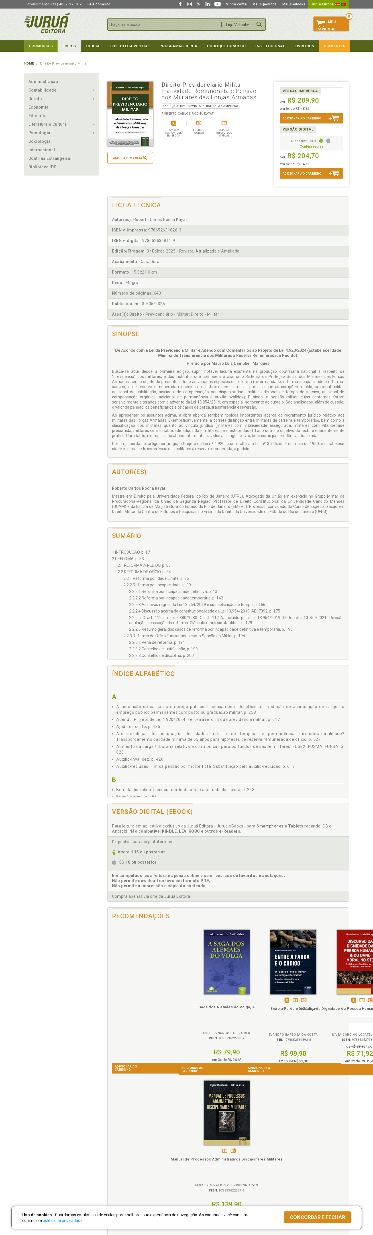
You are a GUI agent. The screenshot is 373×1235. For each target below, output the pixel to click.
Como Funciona (118, 1182)
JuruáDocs (198, 1176)
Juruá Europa (328, 4)
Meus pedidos (264, 4)
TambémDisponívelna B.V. (200, 1000)
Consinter (334, 46)
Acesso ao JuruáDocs (206, 1182)
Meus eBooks (293, 4)
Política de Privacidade (124, 1146)
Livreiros (304, 46)
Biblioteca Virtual (125, 1170)
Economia (38, 107)
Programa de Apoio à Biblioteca (213, 1164)
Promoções (41, 46)
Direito (35, 98)
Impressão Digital (39, 1152)
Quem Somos (35, 1146)
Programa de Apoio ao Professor (214, 1158)
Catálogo (275, 1146)
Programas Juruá (178, 46)
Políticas (115, 1140)
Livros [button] (69, 46)
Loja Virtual (237, 24)
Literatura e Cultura (47, 124)
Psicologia (39, 133)
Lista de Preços (281, 1152)
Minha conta (236, 4)
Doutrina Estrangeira (49, 158)
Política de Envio (119, 1158)
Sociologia (39, 141)
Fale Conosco (36, 1176)
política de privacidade (63, 1220)
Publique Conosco (226, 46)
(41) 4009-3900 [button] (54, 4)
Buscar (259, 24)
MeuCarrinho (326, 25)
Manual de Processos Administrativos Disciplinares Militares (318, 1013)
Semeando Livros (201, 1152)
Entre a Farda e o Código (198, 1008)
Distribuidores (280, 1158)
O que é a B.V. (117, 1176)
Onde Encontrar (37, 1170)
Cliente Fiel (196, 1146)
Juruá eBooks (36, 1164)
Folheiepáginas (209, 1000)
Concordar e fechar (317, 1217)
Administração (43, 81)
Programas (199, 1140)
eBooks (93, 46)
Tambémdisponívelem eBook (192, 1000)
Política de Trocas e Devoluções (133, 1152)
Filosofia (37, 115)
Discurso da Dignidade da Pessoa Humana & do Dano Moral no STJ (258, 1013)
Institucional (270, 46)
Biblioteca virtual (130, 46)
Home (29, 63)
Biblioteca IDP (42, 167)
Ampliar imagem (130, 158)
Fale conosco (99, 4)
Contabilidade (42, 90)
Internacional (41, 150)
